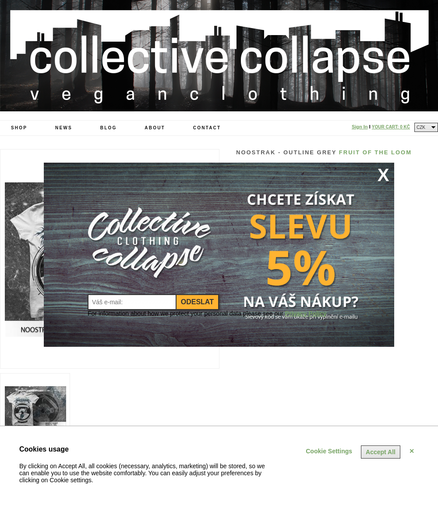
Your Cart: (391, 127)
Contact (207, 127)
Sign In (360, 126)
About (155, 127)
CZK (421, 127)
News (63, 127)
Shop (19, 127)
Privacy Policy (306, 313)
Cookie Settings (329, 451)
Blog (108, 127)
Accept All (381, 452)
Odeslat (197, 302)
